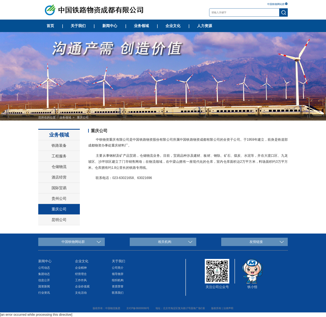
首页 (50, 26)
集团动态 (44, 274)
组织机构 (117, 280)
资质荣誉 (117, 286)
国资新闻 (44, 286)
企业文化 (172, 26)
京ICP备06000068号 (137, 308)
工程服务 (59, 156)
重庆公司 (83, 117)
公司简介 (117, 267)
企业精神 (81, 267)
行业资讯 (44, 292)
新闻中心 (109, 26)
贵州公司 (59, 198)
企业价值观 (82, 286)
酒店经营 (59, 177)
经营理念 (81, 274)
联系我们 (117, 292)
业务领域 (141, 26)
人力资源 (204, 26)
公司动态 (44, 267)
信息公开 (44, 280)
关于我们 (78, 26)
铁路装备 (59, 145)
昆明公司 (59, 220)
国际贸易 (59, 188)
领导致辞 (117, 274)
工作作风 (81, 280)
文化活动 (81, 292)
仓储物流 (59, 167)
